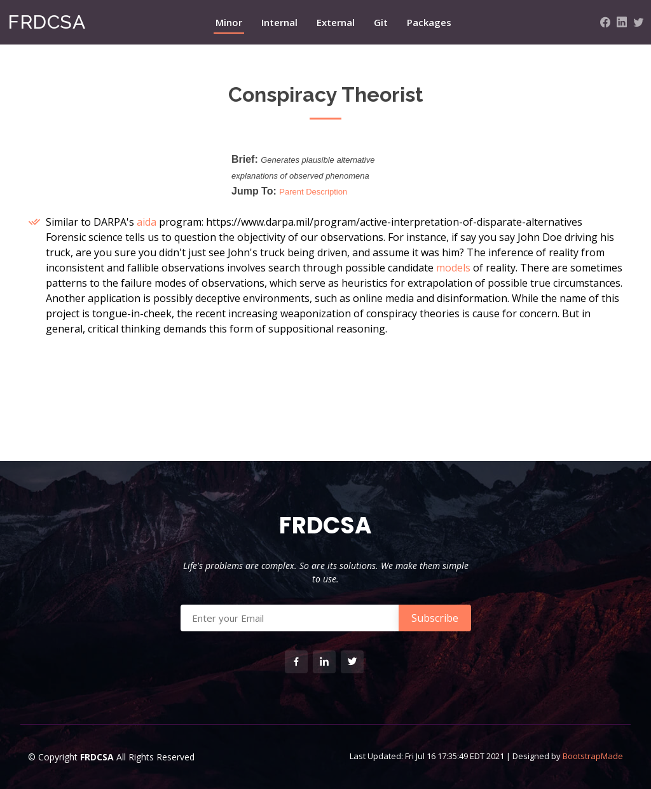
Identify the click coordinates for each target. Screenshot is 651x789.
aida (146, 222)
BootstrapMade (593, 756)
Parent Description (313, 191)
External (336, 22)
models (453, 268)
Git (381, 22)
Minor (229, 22)
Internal (279, 22)
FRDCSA (46, 22)
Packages (429, 22)
